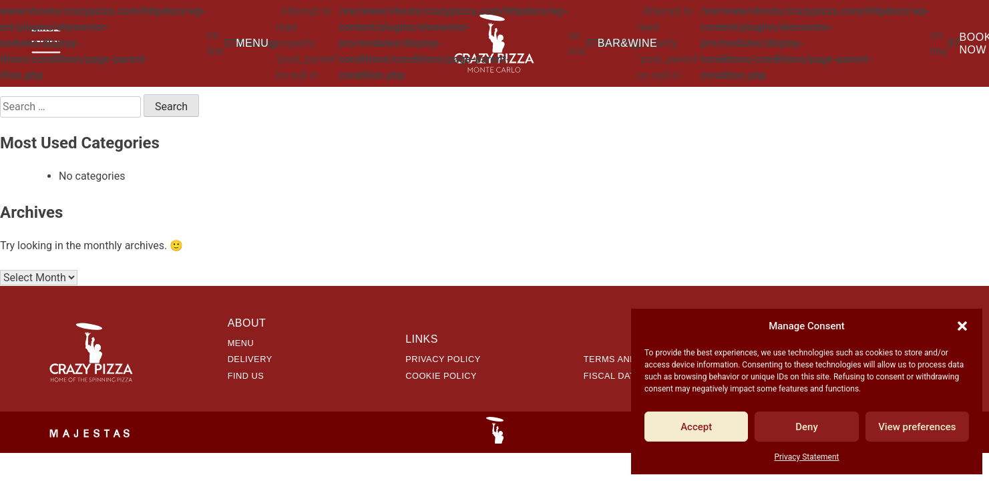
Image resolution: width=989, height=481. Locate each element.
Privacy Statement (806, 457)
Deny (806, 427)
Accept (696, 427)
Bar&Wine (627, 43)
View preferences (917, 427)
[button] (962, 326)
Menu (252, 43)
